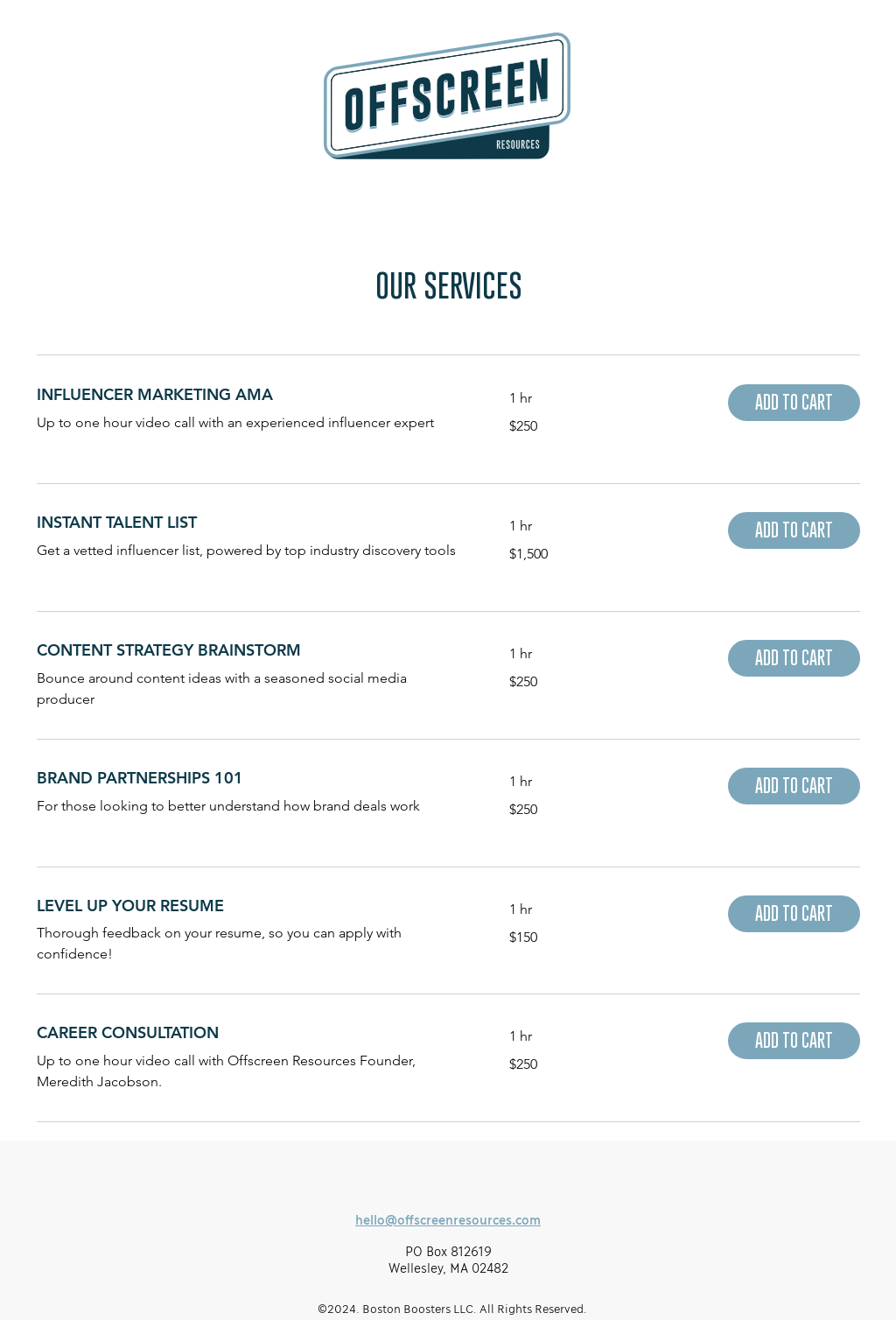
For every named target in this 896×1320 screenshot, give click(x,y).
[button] (794, 402)
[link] (252, 394)
